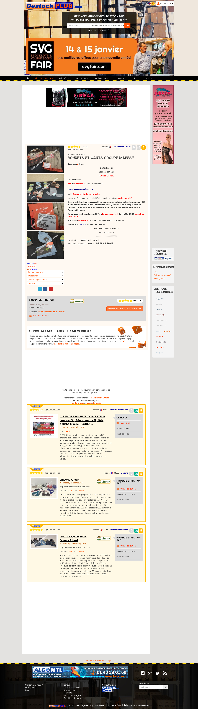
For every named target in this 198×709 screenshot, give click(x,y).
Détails (85, 147)
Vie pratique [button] (82, 78)
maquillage (161, 341)
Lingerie (124, 473)
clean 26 (122, 417)
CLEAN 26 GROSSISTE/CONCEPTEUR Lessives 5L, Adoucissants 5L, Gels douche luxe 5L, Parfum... (82, 420)
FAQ (123, 341)
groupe (81, 403)
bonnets (97, 403)
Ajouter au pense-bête (37, 279)
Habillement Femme (119, 529)
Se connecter (69, 690)
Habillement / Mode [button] (43, 78)
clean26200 (125, 423)
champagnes (161, 320)
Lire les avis (32, 275)
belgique (159, 298)
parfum (160, 347)
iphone (167, 330)
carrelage (160, 314)
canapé (159, 309)
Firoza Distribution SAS (129, 482)
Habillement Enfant (121, 146)
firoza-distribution (41, 300)
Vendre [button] (148, 78)
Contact (67, 685)
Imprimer (31, 283)
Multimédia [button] (64, 78)
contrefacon (161, 325)
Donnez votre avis (35, 272)
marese (88, 403)
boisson (159, 304)
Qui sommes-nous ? (162, 275)
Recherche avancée (99, 30)
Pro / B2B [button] (121, 78)
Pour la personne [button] (102, 78)
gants (74, 403)
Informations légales (73, 695)
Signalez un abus (75, 149)
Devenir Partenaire (72, 687)
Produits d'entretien (119, 409)
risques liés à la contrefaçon (66, 344)
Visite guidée (159, 278)
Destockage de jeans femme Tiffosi (73, 538)
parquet (159, 352)
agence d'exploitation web (93, 705)
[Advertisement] (86, 125)
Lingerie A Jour (69, 479)
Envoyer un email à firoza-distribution (124, 308)
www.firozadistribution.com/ (51, 311)
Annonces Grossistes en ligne (99, 660)
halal (158, 331)
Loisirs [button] (134, 78)
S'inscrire (68, 692)
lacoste (159, 336)
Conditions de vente (72, 698)
